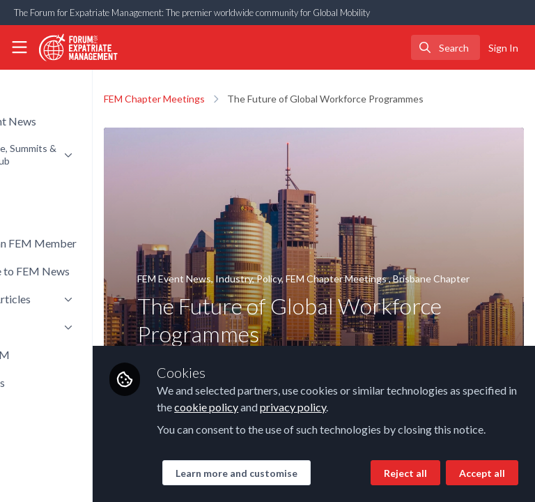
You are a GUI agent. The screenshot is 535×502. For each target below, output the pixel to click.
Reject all (282, 473)
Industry (319, 278)
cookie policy (423, 359)
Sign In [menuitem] (503, 48)
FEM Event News (260, 278)
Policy (354, 278)
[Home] (72, 47)
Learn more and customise (321, 442)
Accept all (359, 473)
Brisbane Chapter (261, 295)
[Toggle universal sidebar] (19, 47)
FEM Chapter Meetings (239, 99)
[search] (445, 47)
